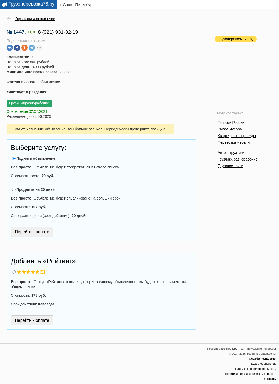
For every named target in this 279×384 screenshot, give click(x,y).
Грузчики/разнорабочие (238, 159)
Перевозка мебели (234, 142)
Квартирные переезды (237, 136)
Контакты (270, 378)
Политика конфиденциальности (255, 368)
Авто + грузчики (231, 152)
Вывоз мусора (230, 129)
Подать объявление (263, 363)
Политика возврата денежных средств (250, 373)
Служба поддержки (262, 358)
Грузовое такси (230, 166)
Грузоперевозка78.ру (235, 39)
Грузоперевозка (31, 4)
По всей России (231, 122)
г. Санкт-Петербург (77, 4)
